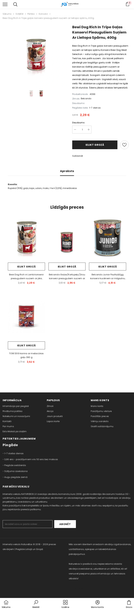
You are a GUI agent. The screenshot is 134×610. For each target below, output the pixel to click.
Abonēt (65, 524)
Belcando (86, 98)
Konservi (43, 13)
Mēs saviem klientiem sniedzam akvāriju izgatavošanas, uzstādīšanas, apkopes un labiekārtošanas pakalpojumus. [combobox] (100, 549)
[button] (36, 604)
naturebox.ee (76, 588)
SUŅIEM (19, 13)
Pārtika (31, 13)
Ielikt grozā (94, 145)
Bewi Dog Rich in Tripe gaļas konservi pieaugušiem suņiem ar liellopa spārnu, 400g (48, 18)
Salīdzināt (77, 155)
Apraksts (67, 171)
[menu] (5, 4)
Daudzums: (78, 122)
